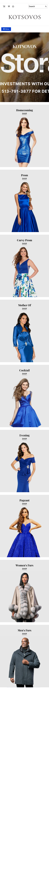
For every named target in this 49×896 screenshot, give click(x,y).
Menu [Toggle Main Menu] (6, 29)
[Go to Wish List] (9, 6)
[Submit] (46, 6)
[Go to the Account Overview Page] (13, 6)
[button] (6, 67)
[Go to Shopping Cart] (4, 6)
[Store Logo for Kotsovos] (24, 17)
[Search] (37, 6)
